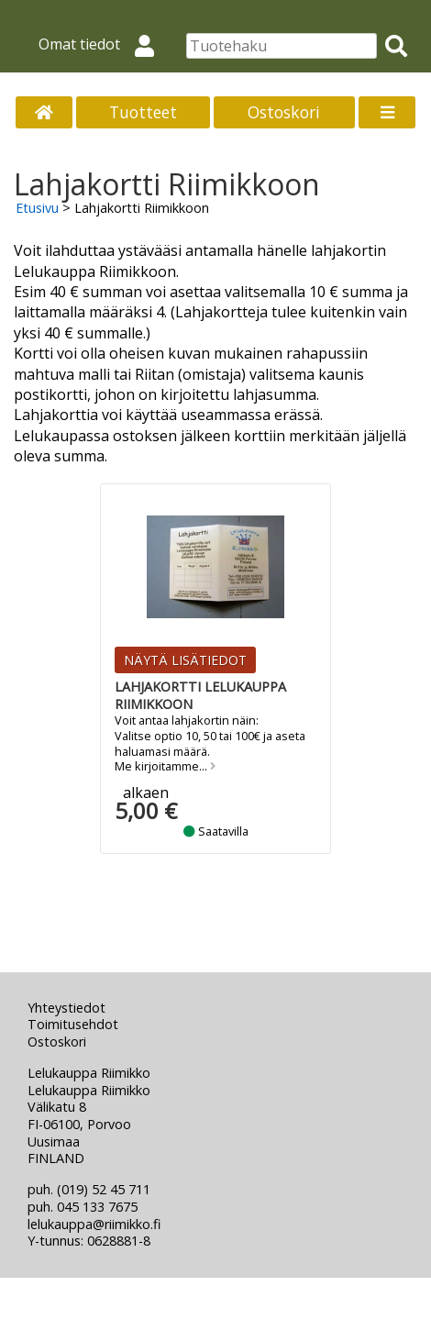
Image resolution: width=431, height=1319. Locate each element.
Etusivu (37, 207)
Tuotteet (143, 112)
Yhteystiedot (66, 1007)
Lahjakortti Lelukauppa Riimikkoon (200, 695)
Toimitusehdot (73, 1024)
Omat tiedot (104, 44)
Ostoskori (284, 112)
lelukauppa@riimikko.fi (94, 1224)
